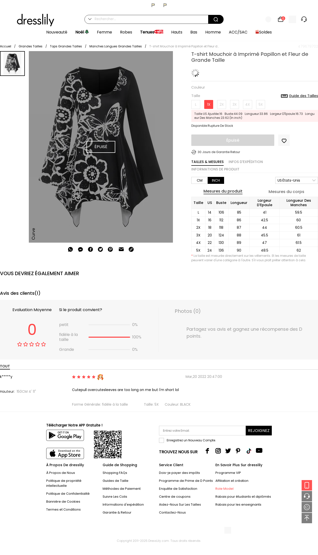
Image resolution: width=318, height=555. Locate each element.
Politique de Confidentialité (68, 493)
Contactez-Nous (172, 512)
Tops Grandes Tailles (66, 46)
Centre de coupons (175, 496)
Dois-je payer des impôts (179, 472)
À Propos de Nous (60, 472)
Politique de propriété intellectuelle (63, 483)
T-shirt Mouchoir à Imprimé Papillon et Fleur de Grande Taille (184, 46)
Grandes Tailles (30, 46)
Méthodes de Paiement (122, 488)
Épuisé (232, 140)
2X (222, 104)
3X (235, 104)
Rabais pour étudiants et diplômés (243, 496)
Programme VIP (228, 472)
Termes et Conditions (63, 509)
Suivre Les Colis (115, 496)
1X (208, 104)
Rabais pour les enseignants (238, 504)
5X (261, 104)
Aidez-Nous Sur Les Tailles (180, 504)
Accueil (5, 46)
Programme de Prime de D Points (186, 480)
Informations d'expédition (123, 504)
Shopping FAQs (115, 472)
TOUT (5, 366)
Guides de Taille (115, 480)
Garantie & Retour (117, 512)
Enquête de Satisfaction (178, 488)
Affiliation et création (231, 480)
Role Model (224, 488)
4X (247, 104)
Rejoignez (259, 430)
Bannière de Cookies (63, 501)
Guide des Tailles (299, 96)
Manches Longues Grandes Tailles (115, 46)
